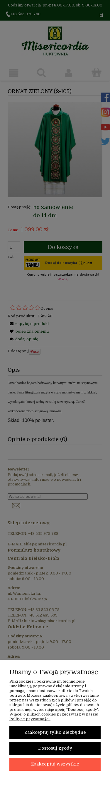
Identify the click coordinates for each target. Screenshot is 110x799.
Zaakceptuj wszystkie (55, 764)
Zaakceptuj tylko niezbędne (55, 732)
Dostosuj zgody (55, 748)
